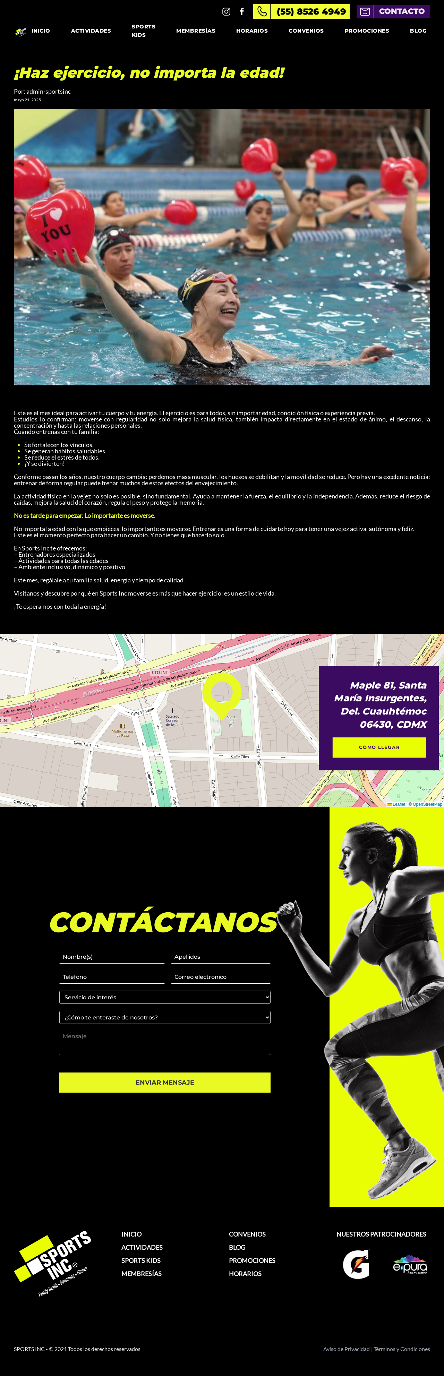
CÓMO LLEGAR (379, 747)
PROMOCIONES (252, 1260)
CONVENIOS (247, 1234)
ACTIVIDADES (142, 1247)
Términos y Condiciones (402, 1348)
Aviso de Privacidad (346, 1348)
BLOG (237, 1247)
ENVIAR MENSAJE (165, 1082)
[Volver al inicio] (21, 31)
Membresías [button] (195, 30)
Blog (418, 30)
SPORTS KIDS (141, 1260)
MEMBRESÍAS (141, 1273)
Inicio (41, 30)
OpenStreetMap (427, 804)
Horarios (252, 30)
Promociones (367, 30)
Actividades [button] (91, 30)
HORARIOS (245, 1273)
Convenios (306, 30)
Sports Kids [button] (143, 30)
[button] (222, 696)
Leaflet (396, 804)
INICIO (131, 1234)
